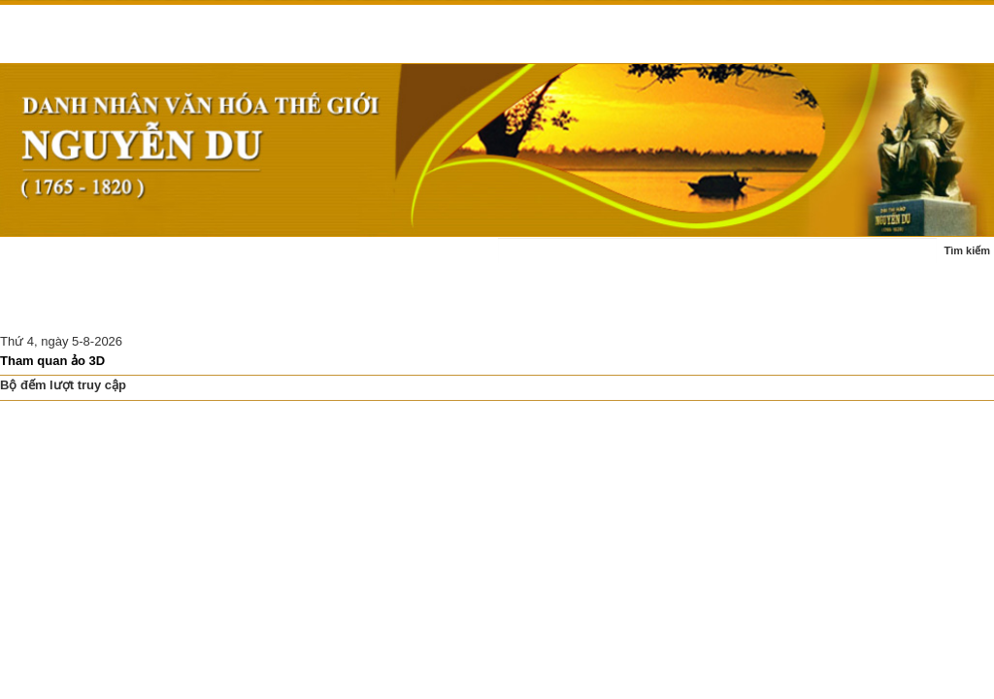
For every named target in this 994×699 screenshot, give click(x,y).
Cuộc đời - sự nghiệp (271, 260)
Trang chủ (41, 260)
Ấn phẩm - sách (56, 308)
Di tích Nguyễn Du (322, 308)
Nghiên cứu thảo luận (185, 308)
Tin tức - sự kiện (141, 260)
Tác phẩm (384, 260)
